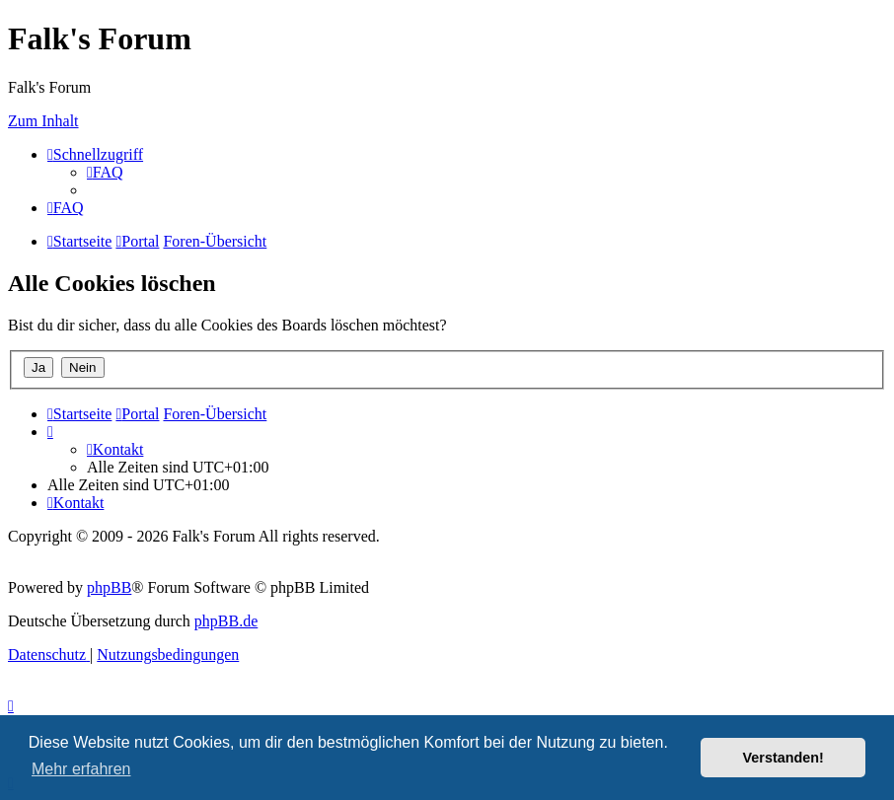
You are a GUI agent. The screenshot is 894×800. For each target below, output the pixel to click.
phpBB (109, 587)
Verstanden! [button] (783, 757)
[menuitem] (105, 172)
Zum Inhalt (43, 120)
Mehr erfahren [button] (81, 769)
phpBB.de (226, 621)
